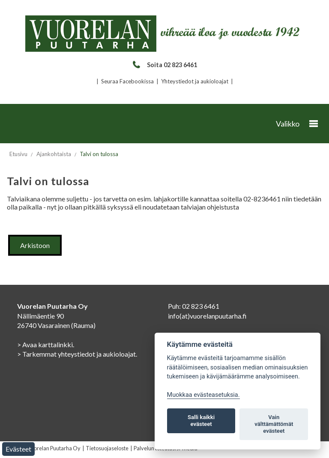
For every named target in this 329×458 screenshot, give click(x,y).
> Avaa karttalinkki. (45, 344)
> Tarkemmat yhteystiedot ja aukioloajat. (77, 354)
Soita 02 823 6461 (164, 64)
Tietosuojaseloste (107, 448)
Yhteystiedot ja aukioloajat (194, 81)
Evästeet (18, 449)
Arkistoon (35, 245)
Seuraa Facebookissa (127, 81)
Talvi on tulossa (99, 154)
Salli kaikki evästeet (201, 420)
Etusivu (18, 154)
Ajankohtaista (53, 154)
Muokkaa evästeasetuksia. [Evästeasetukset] (203, 395)
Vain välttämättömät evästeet (273, 424)
